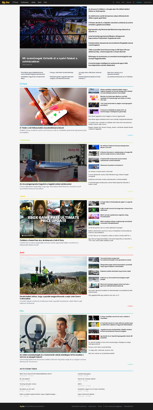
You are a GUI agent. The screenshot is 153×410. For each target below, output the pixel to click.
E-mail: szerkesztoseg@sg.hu (112, 406)
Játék (33, 2)
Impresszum (92, 406)
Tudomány (25, 2)
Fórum (100, 406)
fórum (118, 2)
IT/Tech (15, 2)
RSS (123, 2)
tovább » (130, 135)
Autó (39, 2)
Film (45, 2)
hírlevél (128, 2)
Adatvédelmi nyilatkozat (79, 406)
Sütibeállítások (128, 406)
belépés (139, 2)
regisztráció (147, 2)
